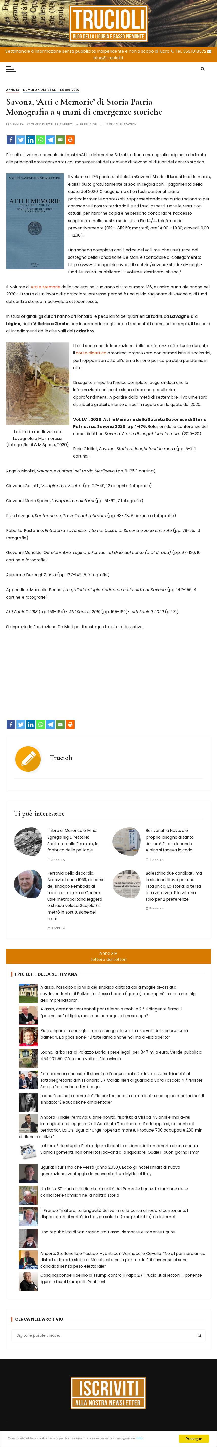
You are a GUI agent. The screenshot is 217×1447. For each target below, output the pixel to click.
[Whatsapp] (40, 139)
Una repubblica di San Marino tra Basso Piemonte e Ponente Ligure (107, 1232)
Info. (163, 1439)
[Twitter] (20, 139)
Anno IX (12, 90)
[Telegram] (50, 139)
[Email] (60, 139)
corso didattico (91, 353)
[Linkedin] (30, 139)
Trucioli (90, 124)
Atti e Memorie (45, 287)
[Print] (70, 139)
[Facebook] (11, 139)
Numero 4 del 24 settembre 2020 (51, 90)
